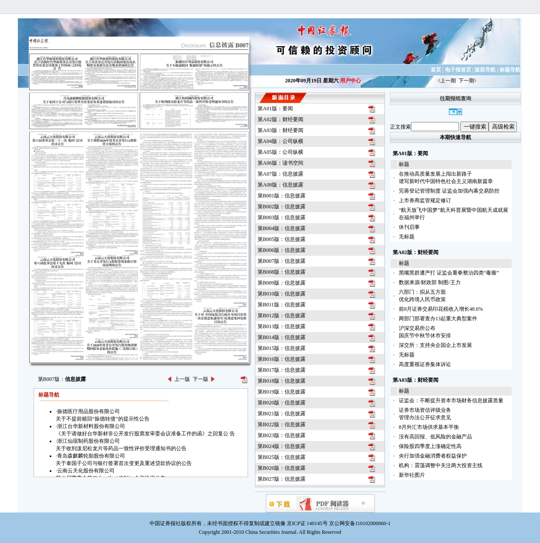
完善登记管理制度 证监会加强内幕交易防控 (449, 191)
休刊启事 (409, 227)
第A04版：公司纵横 (280, 141)
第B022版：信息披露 (282, 424)
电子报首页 (458, 70)
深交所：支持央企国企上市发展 (435, 345)
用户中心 (350, 81)
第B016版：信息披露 (282, 359)
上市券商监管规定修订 (425, 200)
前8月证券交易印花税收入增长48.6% (441, 309)
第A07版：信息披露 (280, 174)
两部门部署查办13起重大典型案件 (438, 319)
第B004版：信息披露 (282, 228)
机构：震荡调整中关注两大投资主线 (440, 465)
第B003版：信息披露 (282, 217)
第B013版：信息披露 (282, 326)
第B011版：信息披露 (282, 305)
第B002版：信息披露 (282, 207)
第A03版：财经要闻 (280, 130)
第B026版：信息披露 (282, 468)
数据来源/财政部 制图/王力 (430, 282)
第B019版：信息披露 (282, 392)
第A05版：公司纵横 (280, 152)
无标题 (406, 237)
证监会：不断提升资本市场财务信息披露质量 (451, 400)
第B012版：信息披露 (282, 315)
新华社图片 (412, 475)
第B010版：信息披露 (282, 294)
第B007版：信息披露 (282, 261)
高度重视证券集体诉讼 (425, 364)
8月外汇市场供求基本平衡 (429, 427)
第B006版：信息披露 (282, 250)
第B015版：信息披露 (282, 348)
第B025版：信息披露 (282, 457)
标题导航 (509, 70)
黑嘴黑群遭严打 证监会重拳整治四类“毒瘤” (449, 273)
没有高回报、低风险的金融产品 (435, 437)
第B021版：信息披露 (282, 414)
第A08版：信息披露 (280, 185)
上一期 (448, 81)
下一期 (466, 81)
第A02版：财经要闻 (280, 119)
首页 (436, 70)
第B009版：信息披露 (282, 283)
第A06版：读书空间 (280, 163)
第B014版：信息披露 (282, 337)
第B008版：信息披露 (282, 272)
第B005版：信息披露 (282, 239)
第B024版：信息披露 (282, 446)
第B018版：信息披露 (282, 381)
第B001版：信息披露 (282, 196)
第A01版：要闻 (275, 108)
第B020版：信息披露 (282, 403)
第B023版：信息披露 (282, 435)
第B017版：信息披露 (282, 370)
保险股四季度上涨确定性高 (430, 446)
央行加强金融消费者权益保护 (433, 456)
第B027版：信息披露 (282, 479)
